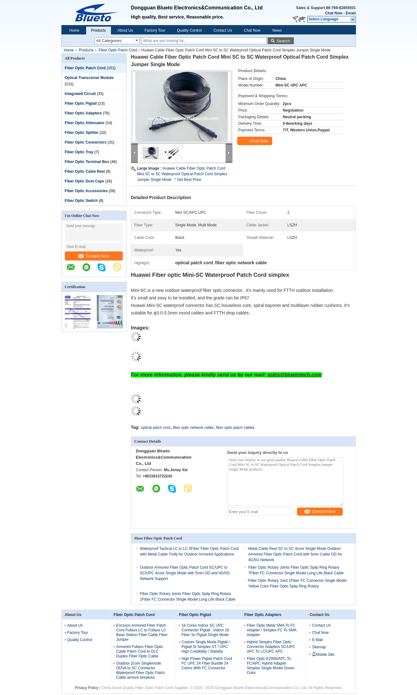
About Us (125, 30)
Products (98, 30)
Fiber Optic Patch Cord (118, 50)
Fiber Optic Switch (81, 200)
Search (283, 41)
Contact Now (93, 256)
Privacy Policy (86, 688)
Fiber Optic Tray (79, 152)
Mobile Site (323, 654)
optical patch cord (155, 427)
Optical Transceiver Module (89, 78)
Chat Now (333, 13)
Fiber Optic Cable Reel (85, 171)
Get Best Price (189, 179)
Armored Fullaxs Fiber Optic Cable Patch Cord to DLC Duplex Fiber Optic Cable (139, 651)
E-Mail (317, 640)
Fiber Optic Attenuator (85, 123)
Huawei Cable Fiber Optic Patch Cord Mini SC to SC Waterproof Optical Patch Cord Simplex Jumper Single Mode (182, 174)
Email (351, 13)
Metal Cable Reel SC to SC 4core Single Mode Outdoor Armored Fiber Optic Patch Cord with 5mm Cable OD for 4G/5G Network (295, 554)
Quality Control (189, 30)
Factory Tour (154, 30)
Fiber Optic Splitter (82, 132)
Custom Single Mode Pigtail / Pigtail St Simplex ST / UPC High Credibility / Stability (205, 647)
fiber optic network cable (193, 427)
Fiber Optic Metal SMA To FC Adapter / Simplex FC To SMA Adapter (272, 630)
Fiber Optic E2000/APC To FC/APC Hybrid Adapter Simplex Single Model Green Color (271, 665)
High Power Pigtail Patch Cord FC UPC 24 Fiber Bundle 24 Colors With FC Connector (206, 663)
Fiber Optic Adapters (83, 113)
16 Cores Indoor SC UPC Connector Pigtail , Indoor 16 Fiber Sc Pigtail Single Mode (205, 630)
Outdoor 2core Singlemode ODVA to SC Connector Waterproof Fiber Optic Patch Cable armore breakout (140, 670)
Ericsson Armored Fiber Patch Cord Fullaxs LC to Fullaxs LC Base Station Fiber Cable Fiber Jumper (142, 632)
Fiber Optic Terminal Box (87, 162)
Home (75, 30)
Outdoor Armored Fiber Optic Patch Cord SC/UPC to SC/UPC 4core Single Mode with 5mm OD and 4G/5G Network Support (185, 573)
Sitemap (319, 647)
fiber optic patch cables (235, 427)
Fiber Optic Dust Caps (84, 181)
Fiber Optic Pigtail (81, 103)
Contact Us (222, 30)
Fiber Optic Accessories (86, 191)
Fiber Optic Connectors (86, 142)
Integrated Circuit (80, 94)
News (277, 30)
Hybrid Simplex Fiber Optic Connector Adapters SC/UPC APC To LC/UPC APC (271, 647)
